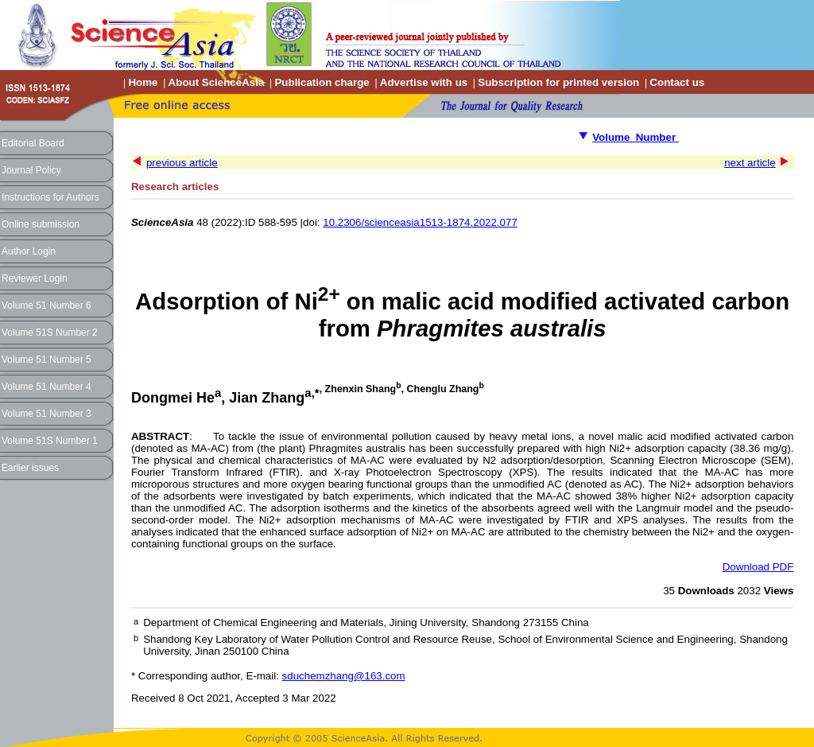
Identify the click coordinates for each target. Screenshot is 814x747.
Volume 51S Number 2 (50, 332)
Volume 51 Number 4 (46, 386)
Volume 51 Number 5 (46, 359)
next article (749, 163)
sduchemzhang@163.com (343, 676)
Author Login (29, 251)
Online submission (40, 224)
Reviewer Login (35, 278)
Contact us (676, 82)
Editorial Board (33, 143)
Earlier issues (30, 467)
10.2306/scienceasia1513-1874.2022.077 (420, 222)
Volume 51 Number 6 (46, 305)
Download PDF (758, 567)
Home (142, 82)
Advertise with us (423, 82)
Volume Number (635, 137)
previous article (182, 163)
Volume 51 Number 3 (46, 413)
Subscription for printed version (558, 82)
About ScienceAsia (217, 82)
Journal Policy (31, 170)
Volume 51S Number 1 (50, 440)
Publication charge (321, 82)
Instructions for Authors (50, 197)
